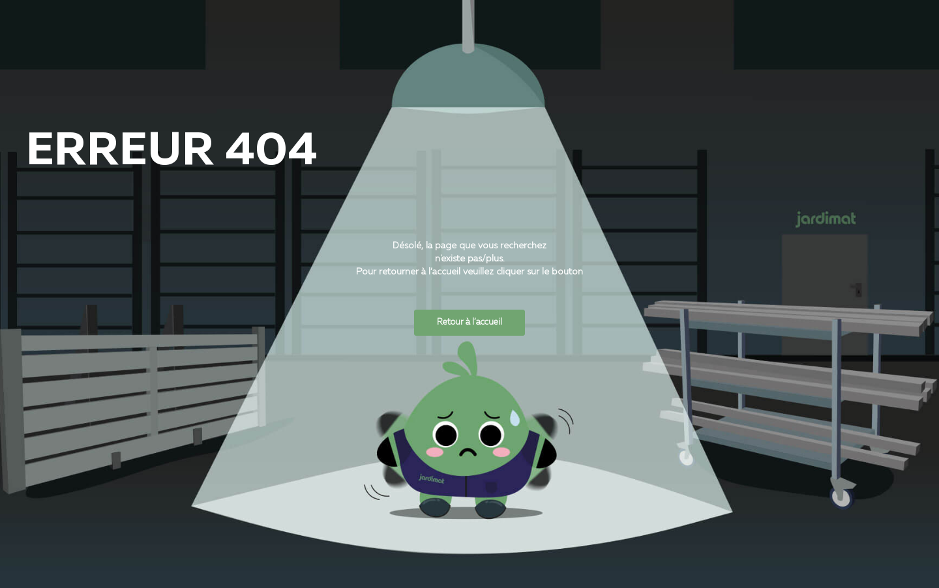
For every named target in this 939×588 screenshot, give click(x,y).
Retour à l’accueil (469, 322)
